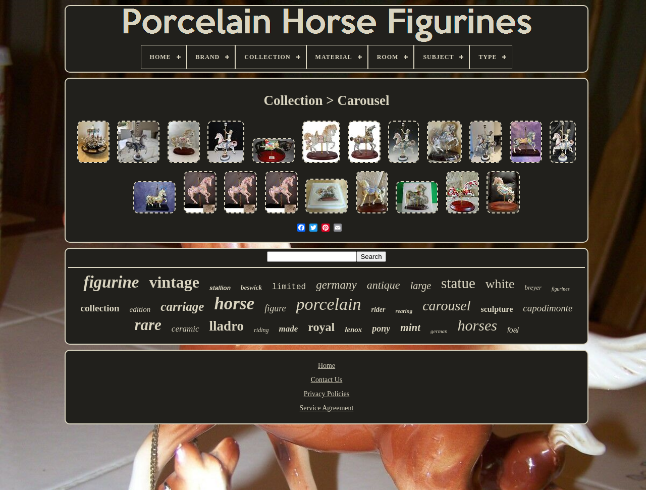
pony (381, 328)
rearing (404, 311)
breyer (533, 287)
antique (383, 285)
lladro (226, 326)
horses (477, 325)
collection (100, 308)
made (288, 329)
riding (261, 330)
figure (275, 308)
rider (378, 309)
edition (140, 309)
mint (410, 327)
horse (234, 303)
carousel (446, 305)
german (439, 331)
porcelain (328, 304)
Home (326, 365)
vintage (174, 282)
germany (336, 285)
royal (321, 327)
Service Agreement (327, 408)
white (500, 284)
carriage (182, 306)
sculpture (497, 309)
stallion (220, 288)
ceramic (185, 329)
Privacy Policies (327, 394)
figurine (111, 282)
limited (289, 287)
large (420, 285)
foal (513, 330)
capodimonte (547, 308)
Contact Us (327, 380)
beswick (251, 287)
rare (147, 325)
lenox (353, 329)
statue (458, 283)
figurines (561, 289)
